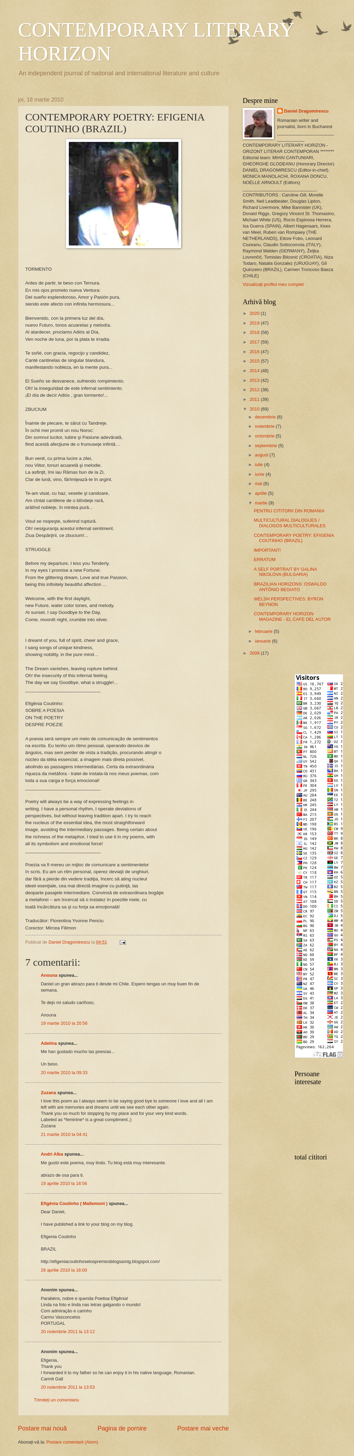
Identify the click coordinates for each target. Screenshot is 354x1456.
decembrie (266, 417)
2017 (255, 342)
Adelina (49, 1043)
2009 (255, 653)
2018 (255, 332)
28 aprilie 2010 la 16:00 (64, 1270)
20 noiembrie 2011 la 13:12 (68, 1331)
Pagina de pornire (122, 1428)
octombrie (265, 435)
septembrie (266, 445)
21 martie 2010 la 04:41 (64, 1134)
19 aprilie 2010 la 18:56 (64, 1183)
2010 (255, 409)
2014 (255, 370)
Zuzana (48, 1092)
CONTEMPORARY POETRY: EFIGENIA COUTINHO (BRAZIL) (294, 538)
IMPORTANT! (267, 550)
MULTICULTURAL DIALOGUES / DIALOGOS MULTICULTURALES (290, 523)
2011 (255, 399)
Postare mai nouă (42, 1428)
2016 (255, 351)
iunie (260, 474)
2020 (255, 313)
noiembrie (265, 426)
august (262, 454)
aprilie (261, 493)
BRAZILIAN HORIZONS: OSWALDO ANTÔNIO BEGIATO (290, 586)
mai (259, 483)
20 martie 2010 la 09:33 (64, 1072)
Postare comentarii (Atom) (72, 1442)
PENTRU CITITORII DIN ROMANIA (289, 510)
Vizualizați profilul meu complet (273, 284)
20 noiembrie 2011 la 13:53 (68, 1387)
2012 (255, 389)
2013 (255, 380)
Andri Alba (52, 1154)
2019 (255, 323)
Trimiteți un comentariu (56, 1399)
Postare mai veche (203, 1428)
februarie (264, 631)
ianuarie (263, 641)
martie (261, 502)
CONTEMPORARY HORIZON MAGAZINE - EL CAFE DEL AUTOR (292, 616)
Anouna (49, 975)
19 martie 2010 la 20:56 (64, 1023)
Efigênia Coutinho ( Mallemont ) (74, 1203)
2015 (255, 361)
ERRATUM (265, 559)
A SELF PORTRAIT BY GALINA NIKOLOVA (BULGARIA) (285, 572)
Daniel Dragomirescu (306, 111)
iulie (259, 464)
